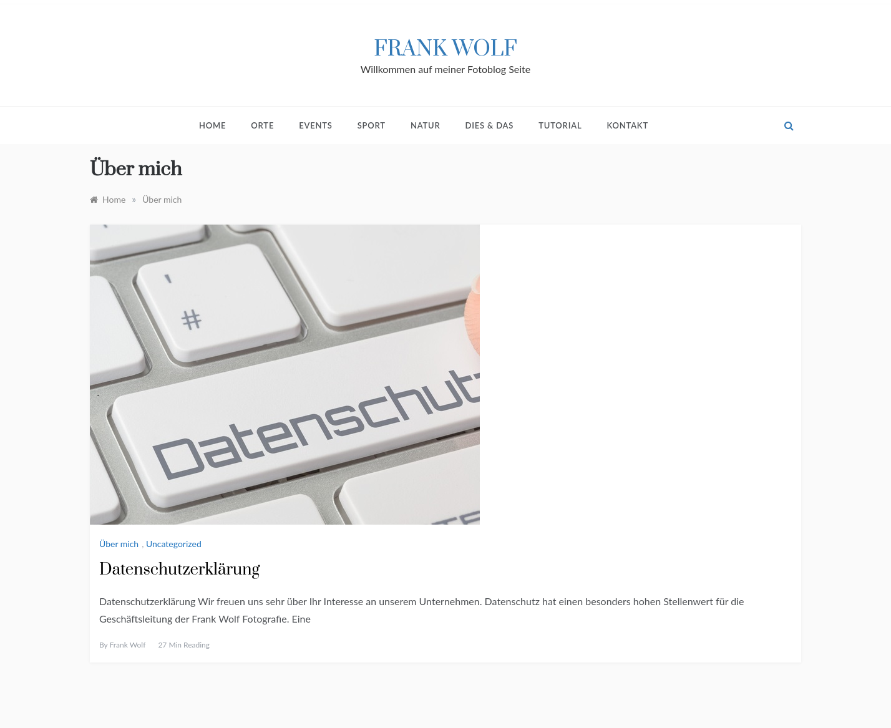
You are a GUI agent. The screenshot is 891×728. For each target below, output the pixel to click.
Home (212, 125)
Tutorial (560, 125)
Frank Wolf (445, 49)
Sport (372, 125)
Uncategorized (174, 543)
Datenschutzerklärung (179, 570)
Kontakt (627, 125)
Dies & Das (489, 125)
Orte (262, 125)
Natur (426, 125)
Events (316, 125)
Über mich (119, 543)
